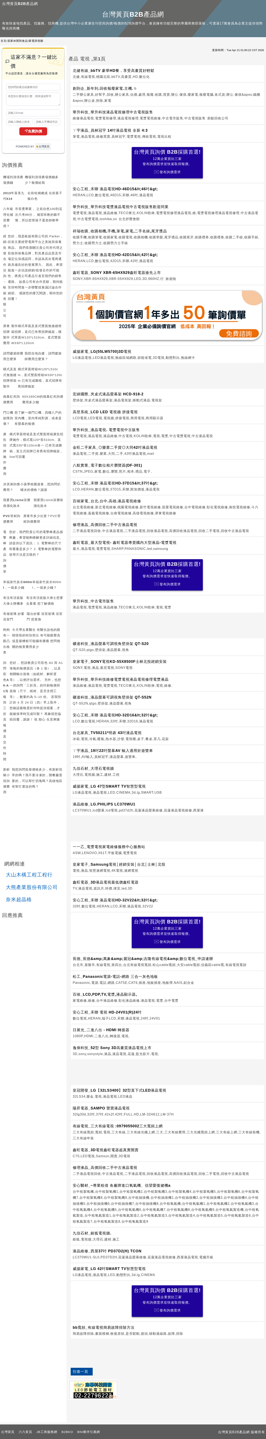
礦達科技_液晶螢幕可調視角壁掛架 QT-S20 (111, 644)
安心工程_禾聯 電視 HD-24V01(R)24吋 (107, 1012)
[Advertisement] (167, 375)
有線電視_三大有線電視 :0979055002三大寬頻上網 (118, 1126)
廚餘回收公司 (217, 118)
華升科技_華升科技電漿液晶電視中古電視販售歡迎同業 (121, 207)
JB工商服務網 (46, 1432)
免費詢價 (33, 133)
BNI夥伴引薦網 (88, 1432)
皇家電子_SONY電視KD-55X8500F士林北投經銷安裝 (120, 661)
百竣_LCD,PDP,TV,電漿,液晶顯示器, (105, 994)
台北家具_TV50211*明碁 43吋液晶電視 (107, 733)
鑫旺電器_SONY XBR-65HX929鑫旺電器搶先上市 (117, 273)
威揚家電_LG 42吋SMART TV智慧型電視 (109, 1269)
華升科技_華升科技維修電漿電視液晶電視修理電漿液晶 (121, 679)
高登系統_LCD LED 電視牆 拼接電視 (105, 412)
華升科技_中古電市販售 (93, 601)
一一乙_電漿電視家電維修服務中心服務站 (109, 847)
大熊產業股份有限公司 (32, 889)
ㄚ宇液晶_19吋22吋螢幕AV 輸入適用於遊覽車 (113, 751)
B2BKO (67, 1432)
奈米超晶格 (19, 901)
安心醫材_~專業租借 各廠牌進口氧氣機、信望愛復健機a (122, 1185)
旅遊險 (170, 279)
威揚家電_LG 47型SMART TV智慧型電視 (109, 786)
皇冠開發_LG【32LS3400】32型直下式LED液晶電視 (119, 1090)
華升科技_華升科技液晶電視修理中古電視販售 (113, 112)
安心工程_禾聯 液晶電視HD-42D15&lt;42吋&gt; (115, 255)
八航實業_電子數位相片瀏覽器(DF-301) (107, 465)
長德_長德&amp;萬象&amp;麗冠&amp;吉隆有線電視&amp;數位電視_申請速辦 (143, 959)
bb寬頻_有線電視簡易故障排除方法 (103, 1327)
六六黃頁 (25, 1432)
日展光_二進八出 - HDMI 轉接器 (101, 1030)
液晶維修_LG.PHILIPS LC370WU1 (104, 804)
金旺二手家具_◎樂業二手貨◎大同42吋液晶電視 (115, 447)
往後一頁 (80, 1371)
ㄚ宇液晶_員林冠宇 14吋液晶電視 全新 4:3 (110, 130)
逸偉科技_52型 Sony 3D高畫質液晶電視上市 (112, 1048)
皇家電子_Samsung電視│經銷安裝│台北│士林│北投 (119, 864)
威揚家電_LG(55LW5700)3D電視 (102, 351)
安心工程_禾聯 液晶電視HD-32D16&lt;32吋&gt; (115, 715)
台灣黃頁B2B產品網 (20, 4)
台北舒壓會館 (129, 219)
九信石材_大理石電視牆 (93, 768)
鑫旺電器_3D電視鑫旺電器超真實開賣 (106, 1150)
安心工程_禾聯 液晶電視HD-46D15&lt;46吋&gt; (115, 189)
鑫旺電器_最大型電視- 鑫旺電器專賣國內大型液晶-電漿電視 (125, 543)
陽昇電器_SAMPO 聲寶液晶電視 (101, 1108)
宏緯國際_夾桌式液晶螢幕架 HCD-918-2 (108, 394)
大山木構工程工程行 (29, 876)
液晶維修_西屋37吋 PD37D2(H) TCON (107, 1251)
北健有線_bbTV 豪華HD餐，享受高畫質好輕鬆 (113, 71)
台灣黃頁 (8, 1432)
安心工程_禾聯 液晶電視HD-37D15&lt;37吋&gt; (115, 483)
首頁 (3, 40)
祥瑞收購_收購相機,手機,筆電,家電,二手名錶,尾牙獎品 (120, 231)
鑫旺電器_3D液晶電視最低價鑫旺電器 (106, 882)
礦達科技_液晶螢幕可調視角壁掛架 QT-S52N (112, 697)
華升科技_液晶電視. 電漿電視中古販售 (106, 430)
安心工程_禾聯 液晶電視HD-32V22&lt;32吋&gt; (115, 900)
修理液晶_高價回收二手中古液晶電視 (105, 525)
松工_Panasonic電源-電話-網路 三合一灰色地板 (115, 976)
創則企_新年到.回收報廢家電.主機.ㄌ (105, 88)
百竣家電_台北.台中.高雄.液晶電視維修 (107, 501)
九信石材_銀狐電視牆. (92, 1233)
